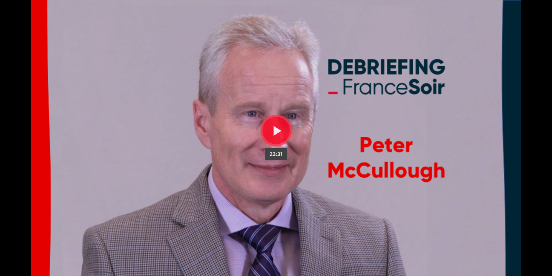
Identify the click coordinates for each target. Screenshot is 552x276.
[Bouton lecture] (276, 130)
